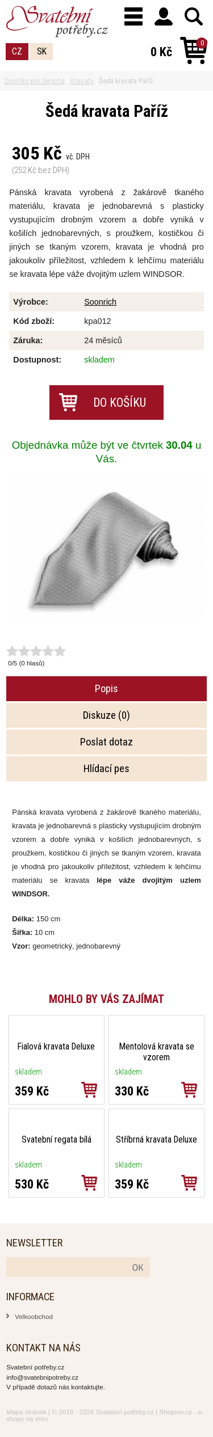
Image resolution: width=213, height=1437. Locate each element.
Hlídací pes (106, 768)
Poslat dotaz (106, 742)
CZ (17, 51)
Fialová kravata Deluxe (56, 1046)
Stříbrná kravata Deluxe (156, 1139)
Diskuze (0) (106, 715)
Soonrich (100, 301)
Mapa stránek (26, 1411)
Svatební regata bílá (56, 1139)
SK (42, 51)
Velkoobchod (34, 1316)
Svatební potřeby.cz (125, 1411)
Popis (106, 688)
